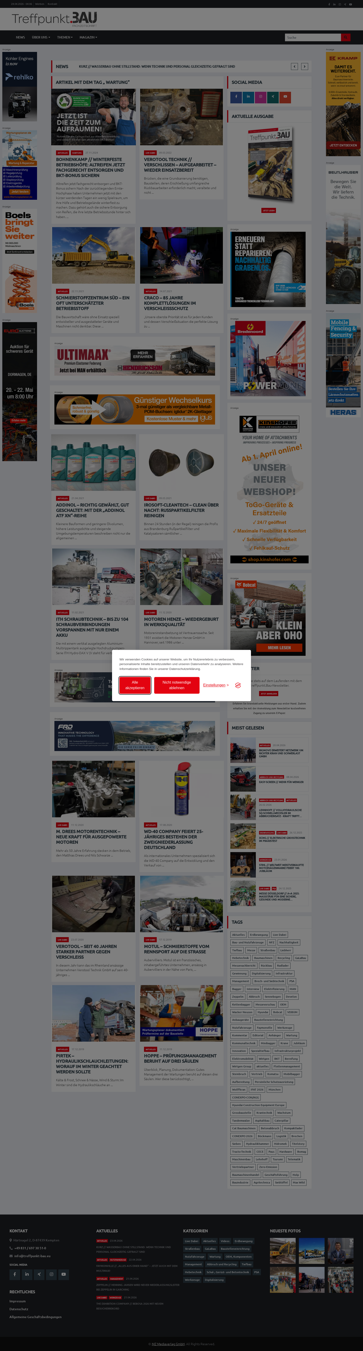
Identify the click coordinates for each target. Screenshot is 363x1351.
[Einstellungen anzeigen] (216, 685)
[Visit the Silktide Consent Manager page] (238, 685)
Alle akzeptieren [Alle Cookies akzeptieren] (134, 685)
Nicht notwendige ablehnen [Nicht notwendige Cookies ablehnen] (177, 685)
